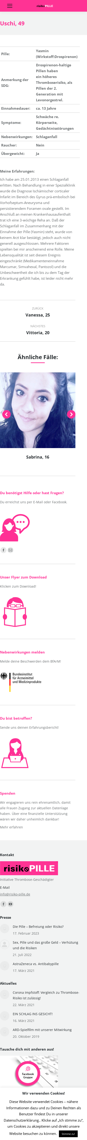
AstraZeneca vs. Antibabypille (36, 964)
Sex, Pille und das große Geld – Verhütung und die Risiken (45, 945)
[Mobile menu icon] (10, 6)
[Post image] (4, 928)
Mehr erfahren (11, 827)
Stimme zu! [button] (68, 1134)
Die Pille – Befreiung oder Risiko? (38, 926)
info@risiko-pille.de (15, 894)
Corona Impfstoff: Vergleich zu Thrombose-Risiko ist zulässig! (46, 995)
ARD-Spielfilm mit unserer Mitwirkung (42, 1030)
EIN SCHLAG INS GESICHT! (33, 1014)
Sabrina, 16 (37, 457)
